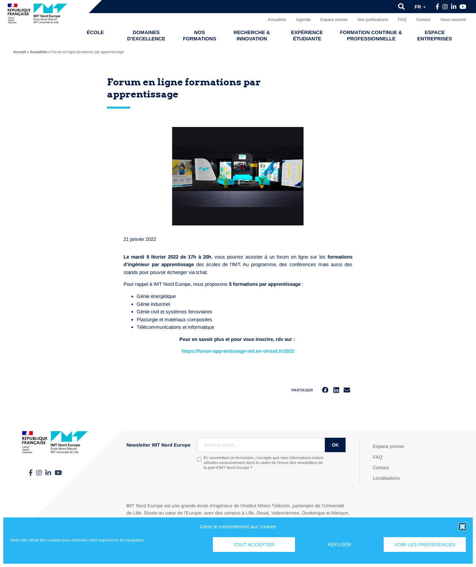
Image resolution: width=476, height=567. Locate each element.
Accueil (19, 52)
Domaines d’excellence (146, 35)
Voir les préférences (424, 544)
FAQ (402, 19)
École (95, 32)
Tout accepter (254, 544)
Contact (423, 19)
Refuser (339, 544)
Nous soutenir (453, 19)
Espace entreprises (434, 35)
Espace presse (334, 19)
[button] (462, 526)
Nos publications (372, 19)
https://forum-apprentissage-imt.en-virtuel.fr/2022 (238, 351)
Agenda (303, 19)
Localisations (386, 478)
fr (420, 7)
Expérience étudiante (307, 35)
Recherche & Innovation (252, 35)
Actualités (277, 19)
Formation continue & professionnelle (371, 35)
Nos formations (199, 35)
